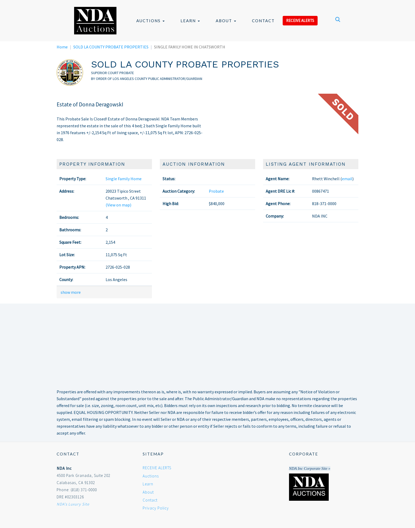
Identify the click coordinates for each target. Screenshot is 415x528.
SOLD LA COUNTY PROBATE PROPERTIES (110, 46)
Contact (263, 20)
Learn (190, 20)
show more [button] (71, 292)
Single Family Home (124, 178)
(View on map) (118, 204)
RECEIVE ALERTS (300, 20)
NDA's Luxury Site (73, 504)
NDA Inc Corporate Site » (309, 468)
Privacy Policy (156, 508)
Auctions (150, 20)
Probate (216, 191)
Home (62, 46)
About (226, 20)
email (347, 178)
